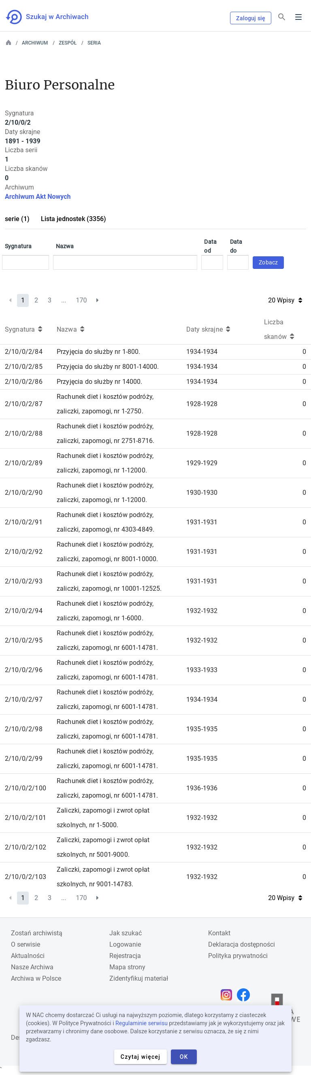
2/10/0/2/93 (24, 581)
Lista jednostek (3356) (73, 219)
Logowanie (125, 944)
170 (81, 300)
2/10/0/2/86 (24, 381)
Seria (94, 43)
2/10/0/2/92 (24, 552)
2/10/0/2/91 (24, 522)
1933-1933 (201, 670)
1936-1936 (201, 788)
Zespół (68, 43)
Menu (298, 17)
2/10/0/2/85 (24, 366)
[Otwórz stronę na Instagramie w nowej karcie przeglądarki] (228, 994)
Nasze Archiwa (32, 967)
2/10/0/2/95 (24, 640)
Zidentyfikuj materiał (138, 978)
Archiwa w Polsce (36, 978)
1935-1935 (201, 729)
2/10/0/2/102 (25, 847)
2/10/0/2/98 (24, 729)
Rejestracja (125, 956)
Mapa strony (127, 967)
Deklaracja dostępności (241, 944)
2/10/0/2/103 (25, 877)
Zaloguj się (250, 18)
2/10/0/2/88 (24, 433)
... (63, 300)
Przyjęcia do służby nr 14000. (100, 381)
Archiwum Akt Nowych (38, 196)
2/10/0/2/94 (24, 611)
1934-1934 (201, 351)
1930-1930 (201, 492)
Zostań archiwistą (36, 933)
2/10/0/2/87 (24, 404)
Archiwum (35, 43)
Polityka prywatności (238, 956)
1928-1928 (201, 404)
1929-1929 (201, 463)
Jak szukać (125, 933)
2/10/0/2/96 (24, 670)
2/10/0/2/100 (25, 788)
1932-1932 (201, 611)
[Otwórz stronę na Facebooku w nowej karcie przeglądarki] (245, 994)
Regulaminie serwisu (141, 1023)
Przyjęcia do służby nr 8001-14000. (108, 366)
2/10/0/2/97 (24, 699)
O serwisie (25, 944)
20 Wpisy (285, 300)
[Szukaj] (281, 17)
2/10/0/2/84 (24, 351)
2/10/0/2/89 (24, 463)
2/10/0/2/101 (25, 818)
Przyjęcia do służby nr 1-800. (99, 351)
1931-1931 (201, 522)
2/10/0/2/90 (24, 492)
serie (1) (17, 219)
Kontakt (219, 933)
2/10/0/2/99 (24, 758)
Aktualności (28, 956)
